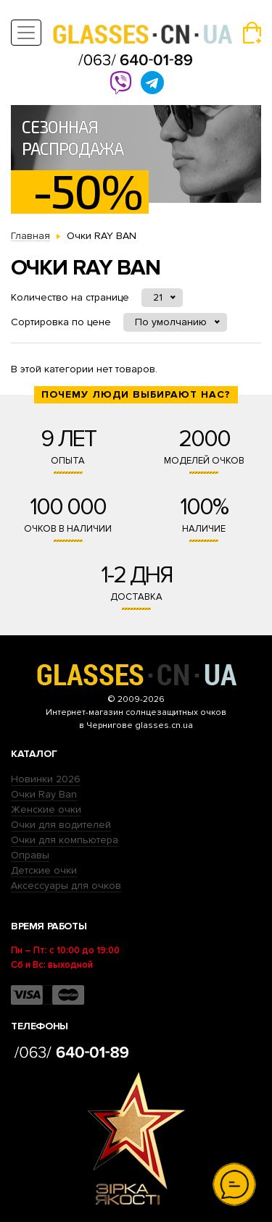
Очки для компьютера (64, 840)
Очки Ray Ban (44, 794)
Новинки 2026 (46, 779)
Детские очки (44, 870)
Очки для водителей (61, 825)
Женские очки (46, 809)
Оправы (30, 855)
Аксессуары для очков (66, 885)
